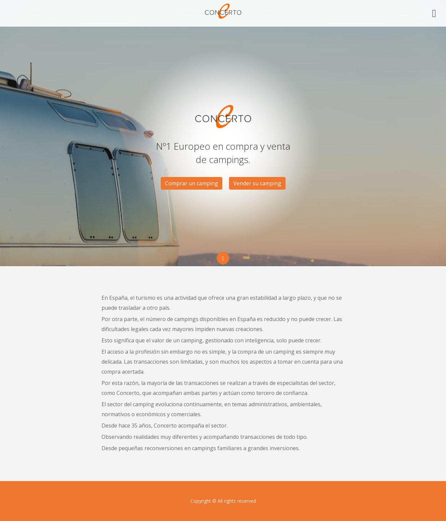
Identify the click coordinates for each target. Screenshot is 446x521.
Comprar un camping (191, 183)
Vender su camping (257, 183)
